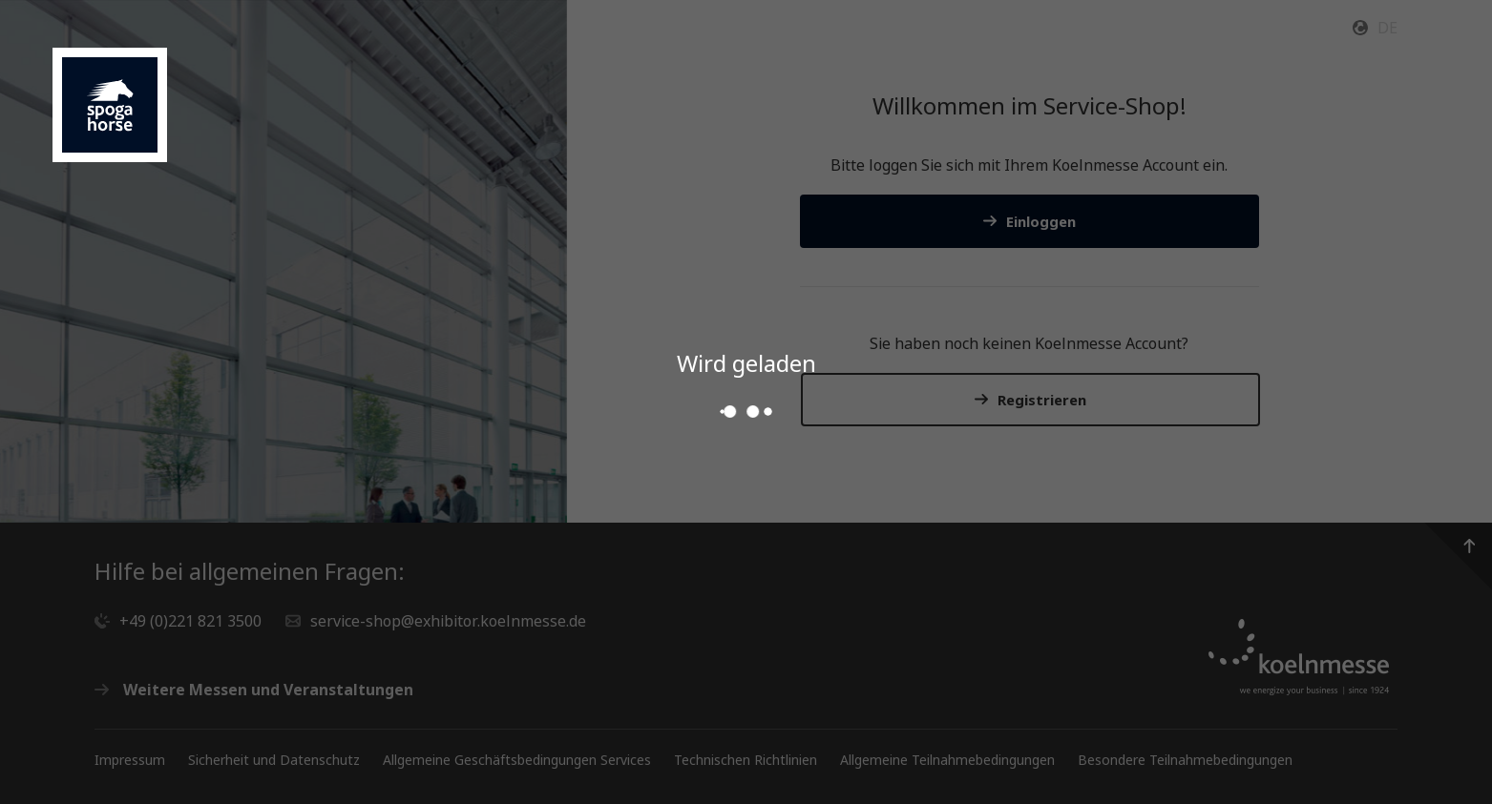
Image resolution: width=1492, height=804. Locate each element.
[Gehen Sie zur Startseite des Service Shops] (110, 105)
